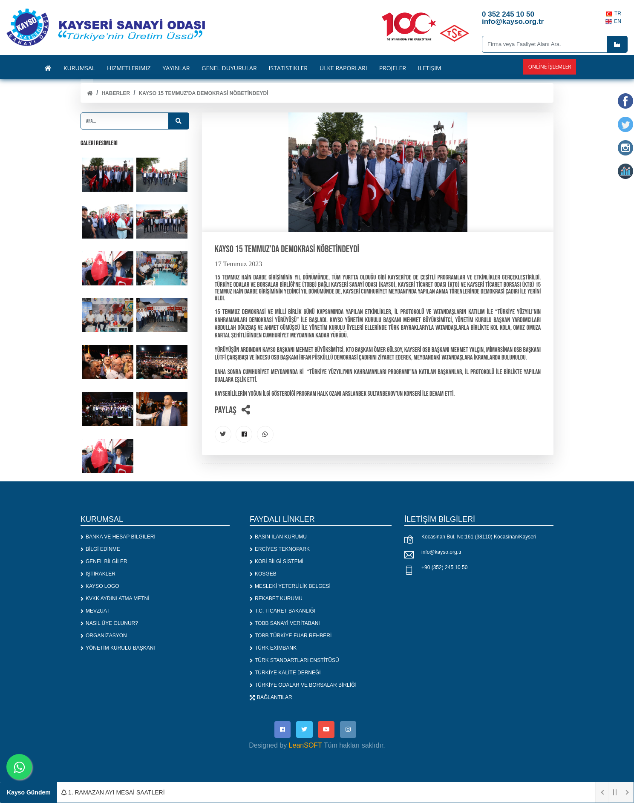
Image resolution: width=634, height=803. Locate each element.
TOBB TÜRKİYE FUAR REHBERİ (290, 636)
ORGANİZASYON (104, 636)
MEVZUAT (95, 611)
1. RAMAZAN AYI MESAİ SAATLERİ (113, 792)
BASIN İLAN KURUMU (278, 537)
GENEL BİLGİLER (104, 561)
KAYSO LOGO (100, 586)
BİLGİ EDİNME (100, 549)
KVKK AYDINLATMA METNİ (115, 599)
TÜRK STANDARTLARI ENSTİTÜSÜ (294, 660)
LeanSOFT (305, 745)
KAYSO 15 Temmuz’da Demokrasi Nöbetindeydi (203, 93)
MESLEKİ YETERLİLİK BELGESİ (290, 586)
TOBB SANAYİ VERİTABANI (285, 623)
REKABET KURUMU (276, 599)
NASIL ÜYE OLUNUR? (109, 623)
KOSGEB (263, 574)
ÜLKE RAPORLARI (343, 68)
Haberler (115, 93)
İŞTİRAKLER (98, 574)
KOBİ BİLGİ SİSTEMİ (276, 561)
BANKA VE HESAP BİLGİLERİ (118, 537)
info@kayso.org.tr (441, 552)
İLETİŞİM (429, 68)
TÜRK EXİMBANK (273, 648)
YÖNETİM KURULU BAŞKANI (118, 648)
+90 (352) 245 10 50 (444, 567)
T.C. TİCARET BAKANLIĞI (282, 611)
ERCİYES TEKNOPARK (280, 549)
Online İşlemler (549, 66)
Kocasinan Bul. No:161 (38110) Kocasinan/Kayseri (478, 537)
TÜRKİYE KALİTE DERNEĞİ (285, 673)
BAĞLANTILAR (271, 697)
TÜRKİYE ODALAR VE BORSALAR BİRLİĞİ (303, 685)
